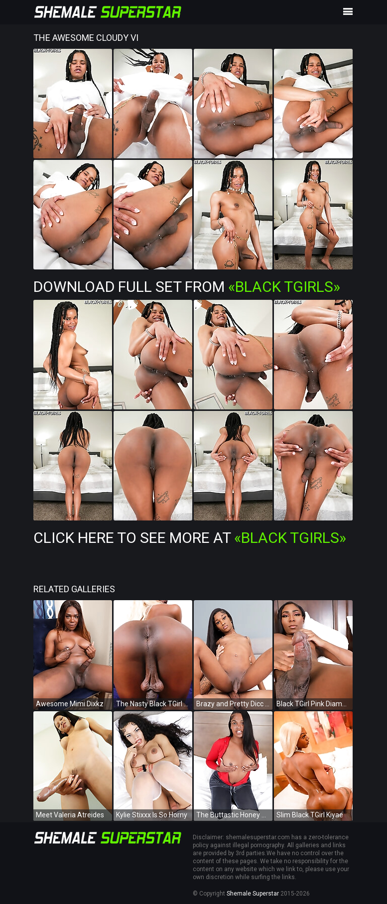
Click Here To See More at (189, 537)
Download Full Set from (186, 286)
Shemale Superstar (253, 893)
